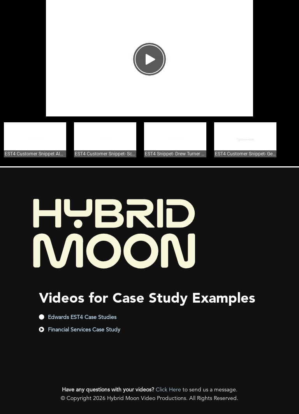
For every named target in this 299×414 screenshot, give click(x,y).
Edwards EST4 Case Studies (82, 317)
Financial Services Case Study (84, 329)
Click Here (168, 389)
